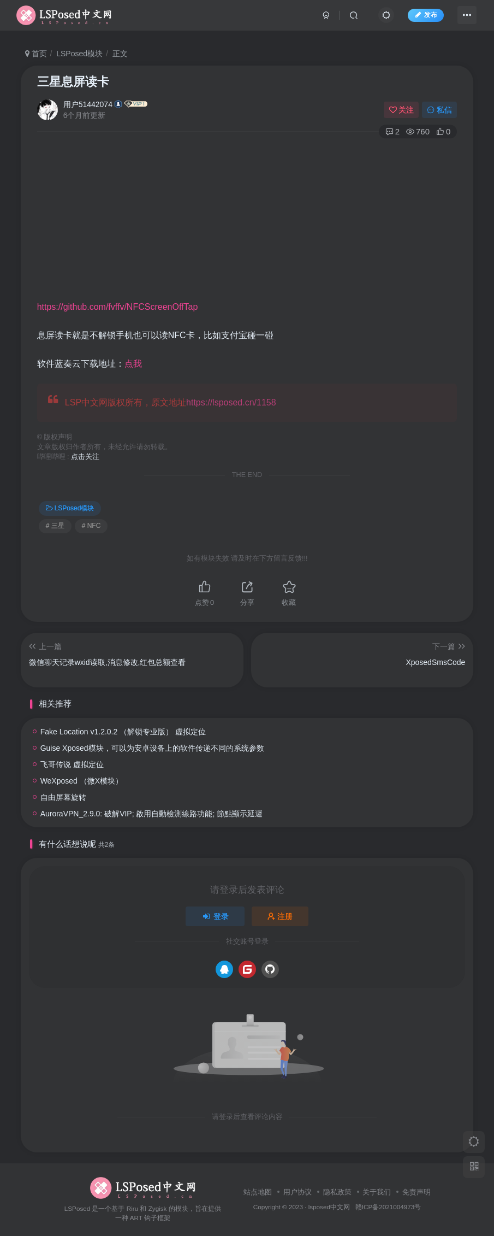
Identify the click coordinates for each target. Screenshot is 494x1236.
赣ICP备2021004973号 (388, 1206)
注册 (280, 916)
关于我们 (376, 1192)
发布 (420, 18)
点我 (133, 363)
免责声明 (416, 1192)
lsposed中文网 (329, 1206)
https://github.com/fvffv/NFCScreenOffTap (117, 306)
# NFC (91, 525)
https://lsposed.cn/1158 (231, 402)
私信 (439, 109)
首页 (36, 53)
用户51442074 (87, 104)
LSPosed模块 (79, 53)
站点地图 (257, 1192)
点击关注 (85, 457)
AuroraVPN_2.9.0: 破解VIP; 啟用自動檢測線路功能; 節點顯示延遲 (151, 813)
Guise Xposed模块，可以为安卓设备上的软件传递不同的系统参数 (152, 748)
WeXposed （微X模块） (81, 780)
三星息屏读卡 (73, 82)
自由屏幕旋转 (63, 797)
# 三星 (55, 525)
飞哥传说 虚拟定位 (72, 764)
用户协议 (297, 1192)
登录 (215, 916)
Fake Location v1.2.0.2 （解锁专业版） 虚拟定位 (123, 731)
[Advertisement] (265, 219)
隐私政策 (337, 1192)
